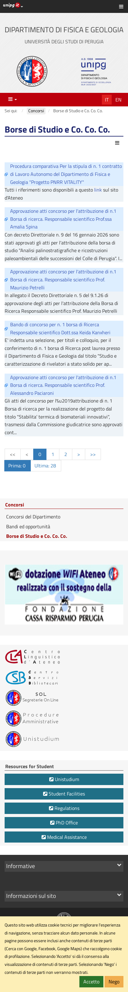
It (107, 99)
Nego (114, 981)
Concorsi (14, 505)
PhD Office (64, 822)
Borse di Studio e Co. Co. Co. (36, 536)
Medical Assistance (64, 837)
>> (93, 454)
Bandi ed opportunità (28, 526)
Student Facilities (64, 793)
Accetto (91, 981)
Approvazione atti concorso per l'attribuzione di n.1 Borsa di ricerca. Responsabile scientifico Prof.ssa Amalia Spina (63, 218)
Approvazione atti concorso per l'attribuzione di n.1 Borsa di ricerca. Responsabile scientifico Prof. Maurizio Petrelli (63, 279)
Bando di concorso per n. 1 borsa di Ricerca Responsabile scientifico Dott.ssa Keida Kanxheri (60, 328)
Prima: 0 (17, 465)
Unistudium (64, 779)
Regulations (64, 808)
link (98, 189)
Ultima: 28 (45, 465)
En (118, 99)
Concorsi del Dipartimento (33, 516)
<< (13, 454)
